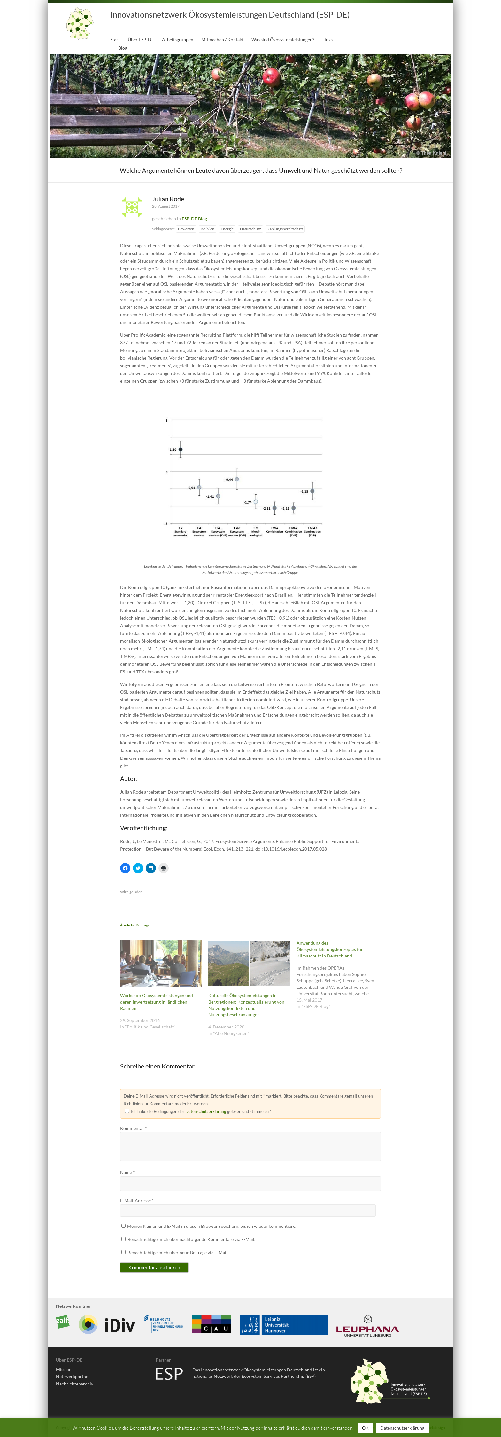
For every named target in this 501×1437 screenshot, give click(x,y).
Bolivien (207, 228)
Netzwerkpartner (73, 1376)
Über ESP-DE (141, 39)
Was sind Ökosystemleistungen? (282, 39)
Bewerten (186, 228)
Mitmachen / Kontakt (222, 39)
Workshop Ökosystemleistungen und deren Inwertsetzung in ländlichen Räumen (156, 1002)
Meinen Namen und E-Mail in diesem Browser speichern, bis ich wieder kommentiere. (211, 1226)
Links (327, 39)
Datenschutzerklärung (205, 1111)
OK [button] (365, 1428)
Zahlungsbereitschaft (285, 228)
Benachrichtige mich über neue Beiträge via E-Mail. (177, 1252)
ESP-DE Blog (194, 218)
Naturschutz (250, 228)
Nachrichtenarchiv (74, 1383)
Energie (227, 228)
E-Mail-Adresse (137, 1200)
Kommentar (133, 1128)
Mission (64, 1369)
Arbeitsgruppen (177, 39)
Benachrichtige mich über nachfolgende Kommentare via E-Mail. (191, 1239)
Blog (122, 48)
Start (115, 39)
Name (127, 1172)
